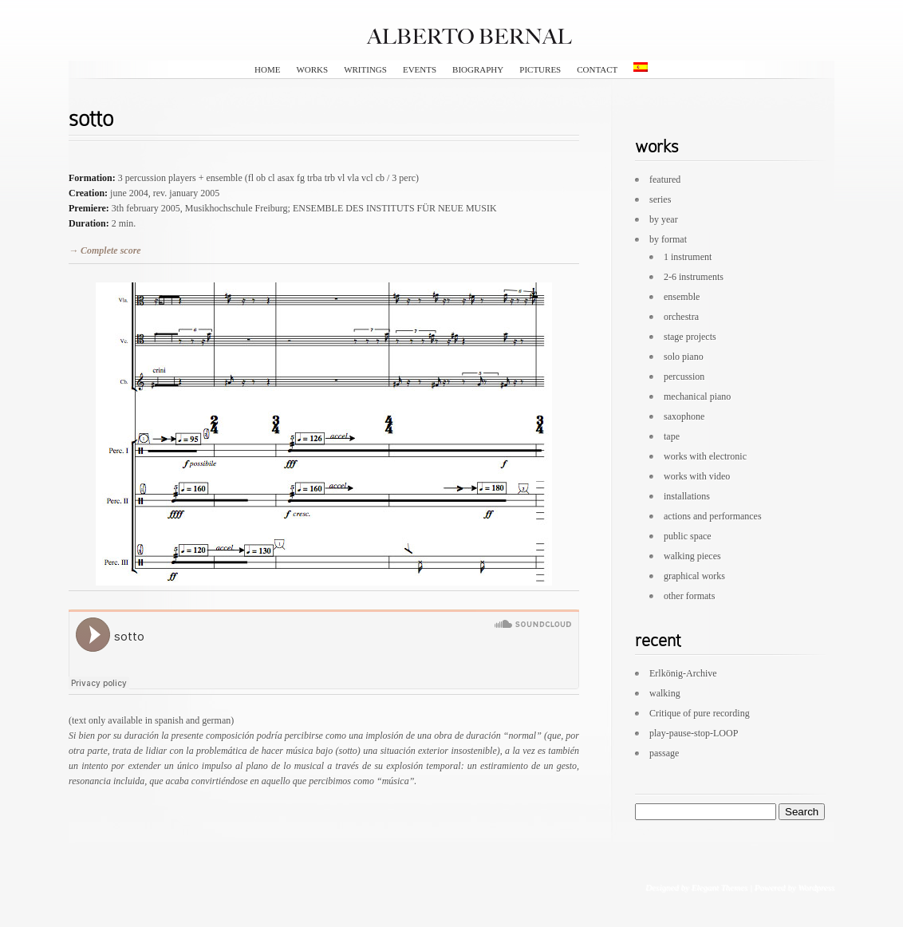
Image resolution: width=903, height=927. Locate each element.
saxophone (684, 416)
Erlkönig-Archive (683, 673)
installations (687, 496)
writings (365, 69)
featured (664, 179)
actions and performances (713, 516)
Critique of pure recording (699, 713)
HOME (267, 69)
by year (663, 219)
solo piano (684, 356)
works (312, 69)
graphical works (694, 576)
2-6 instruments (694, 276)
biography (477, 69)
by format (668, 239)
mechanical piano (697, 396)
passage (664, 753)
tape (672, 436)
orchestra (681, 316)
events (419, 69)
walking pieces (692, 556)
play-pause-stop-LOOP (693, 733)
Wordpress (816, 887)
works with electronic (705, 456)
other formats (689, 596)
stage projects (690, 336)
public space (688, 536)
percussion (684, 376)
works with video (697, 476)
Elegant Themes (719, 887)
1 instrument (688, 256)
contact (597, 69)
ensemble (682, 296)
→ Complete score (105, 250)
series (660, 199)
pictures (540, 69)
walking (664, 693)
